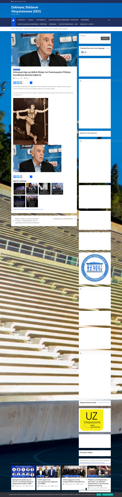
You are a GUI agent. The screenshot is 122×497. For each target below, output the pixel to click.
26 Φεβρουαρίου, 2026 (44, 486)
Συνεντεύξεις (83, 429)
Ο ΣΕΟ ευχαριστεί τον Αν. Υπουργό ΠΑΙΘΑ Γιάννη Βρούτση (73, 481)
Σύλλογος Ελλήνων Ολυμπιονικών (34, 209)
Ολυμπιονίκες (85, 20)
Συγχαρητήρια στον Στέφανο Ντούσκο (63, 218)
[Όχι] (120, 494)
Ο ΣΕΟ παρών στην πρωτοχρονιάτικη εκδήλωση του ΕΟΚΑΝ (48, 482)
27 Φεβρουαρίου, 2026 (18, 486)
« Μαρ (94, 458)
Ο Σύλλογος (21, 20)
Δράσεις (82, 422)
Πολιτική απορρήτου (107, 494)
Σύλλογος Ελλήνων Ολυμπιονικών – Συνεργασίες (32, 24)
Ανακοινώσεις (17, 69)
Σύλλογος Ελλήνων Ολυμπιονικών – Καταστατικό (63, 20)
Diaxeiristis (29, 486)
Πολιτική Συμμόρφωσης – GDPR (68, 24)
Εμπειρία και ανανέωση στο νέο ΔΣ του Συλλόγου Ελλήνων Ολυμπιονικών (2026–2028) (22, 482)
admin (26, 78)
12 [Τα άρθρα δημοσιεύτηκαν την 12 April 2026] (107, 447)
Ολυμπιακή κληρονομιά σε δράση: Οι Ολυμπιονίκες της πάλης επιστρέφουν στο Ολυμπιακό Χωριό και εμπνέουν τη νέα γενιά (95, 384)
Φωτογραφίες (83, 431)
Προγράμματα (40, 20)
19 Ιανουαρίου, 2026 (93, 488)
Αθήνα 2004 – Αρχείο (86, 24)
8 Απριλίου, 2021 (18, 78)
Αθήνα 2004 (83, 415)
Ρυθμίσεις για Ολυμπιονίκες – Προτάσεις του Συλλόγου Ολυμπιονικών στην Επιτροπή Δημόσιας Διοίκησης (98, 482)
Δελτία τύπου (83, 419)
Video (81, 413)
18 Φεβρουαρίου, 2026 (69, 484)
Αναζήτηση (83, 35)
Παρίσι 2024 (83, 426)
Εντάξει (99, 494)
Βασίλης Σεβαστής (20, 209)
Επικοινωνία (52, 24)
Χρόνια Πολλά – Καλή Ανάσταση (88, 378)
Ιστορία (30, 20)
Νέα (81, 424)
